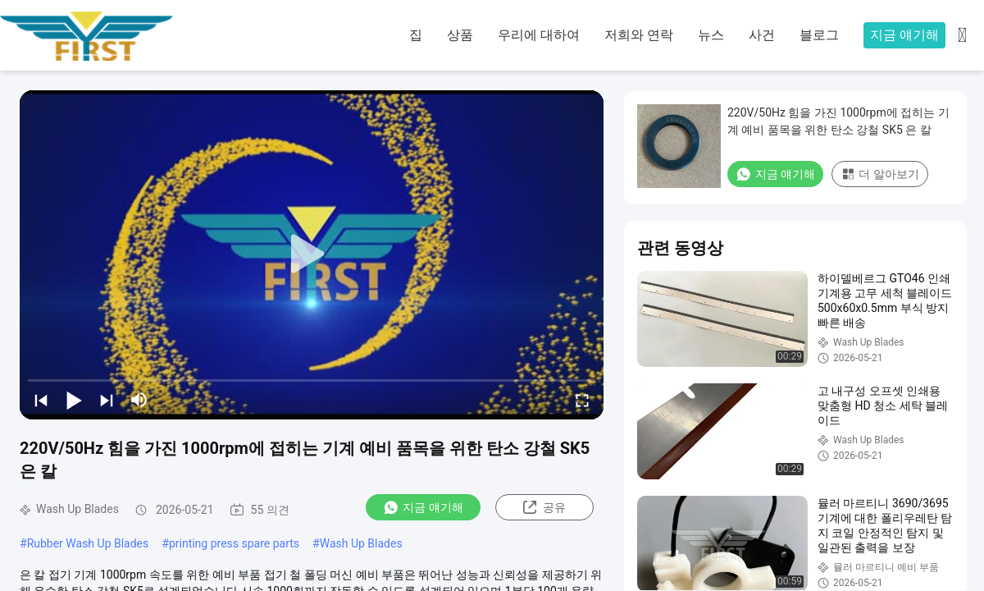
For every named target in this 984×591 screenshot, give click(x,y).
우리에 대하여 (539, 35)
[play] (311, 254)
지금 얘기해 (904, 35)
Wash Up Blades (361, 543)
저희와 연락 (638, 35)
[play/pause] (73, 399)
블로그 (819, 35)
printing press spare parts (234, 543)
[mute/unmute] (139, 399)
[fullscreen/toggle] (582, 399)
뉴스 (711, 35)
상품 (460, 35)
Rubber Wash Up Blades (88, 543)
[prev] (41, 399)
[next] (106, 399)
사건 (762, 35)
